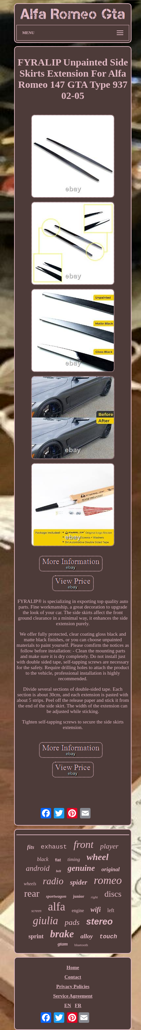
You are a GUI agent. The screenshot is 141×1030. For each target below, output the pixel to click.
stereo (99, 922)
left (110, 910)
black (43, 859)
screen (36, 910)
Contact (73, 977)
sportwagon (56, 896)
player (109, 846)
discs (112, 894)
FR (78, 1005)
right (94, 897)
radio (53, 881)
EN (67, 1005)
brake (62, 934)
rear (32, 893)
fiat (58, 860)
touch (108, 936)
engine (78, 910)
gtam (63, 943)
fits (30, 847)
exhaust (54, 847)
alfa (56, 906)
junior (78, 896)
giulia (45, 921)
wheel (98, 857)
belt (58, 871)
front (83, 844)
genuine (81, 868)
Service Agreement (72, 996)
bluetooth (81, 945)
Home (73, 967)
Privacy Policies (72, 986)
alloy (86, 936)
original (110, 869)
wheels (30, 883)
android (38, 868)
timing (74, 859)
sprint (36, 936)
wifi (96, 909)
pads (72, 922)
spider (78, 882)
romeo (108, 880)
